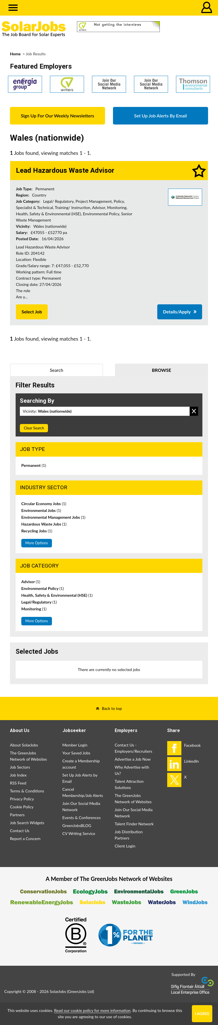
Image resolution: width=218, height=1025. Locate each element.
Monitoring (34, 608)
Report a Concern (25, 838)
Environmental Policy (42, 588)
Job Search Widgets (27, 822)
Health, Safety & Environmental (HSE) (57, 595)
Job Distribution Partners (128, 834)
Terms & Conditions (27, 790)
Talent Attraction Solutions (129, 784)
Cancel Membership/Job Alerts (82, 792)
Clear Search (34, 428)
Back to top (112, 708)
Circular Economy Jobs (43, 503)
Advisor (30, 581)
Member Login (74, 745)
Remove (194, 411)
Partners (17, 814)
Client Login (125, 845)
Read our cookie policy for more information (92, 1010)
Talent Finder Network (134, 823)
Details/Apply (177, 311)
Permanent (33, 465)
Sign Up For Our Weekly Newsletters (57, 115)
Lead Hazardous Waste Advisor (65, 170)
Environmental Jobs (41, 510)
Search (56, 370)
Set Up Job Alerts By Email (160, 115)
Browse (161, 370)
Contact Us (19, 830)
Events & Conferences (81, 817)
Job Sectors (20, 767)
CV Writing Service (78, 833)
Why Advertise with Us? (132, 770)
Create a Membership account (81, 763)
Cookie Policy (21, 806)
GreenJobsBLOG (76, 825)
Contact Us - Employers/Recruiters (133, 748)
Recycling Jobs (36, 530)
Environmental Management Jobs (53, 517)
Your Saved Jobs (76, 752)
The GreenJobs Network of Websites (28, 756)
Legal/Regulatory (39, 602)
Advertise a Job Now (133, 759)
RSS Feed (18, 783)
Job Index (18, 775)
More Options (36, 543)
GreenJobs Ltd (80, 991)
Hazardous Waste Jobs (43, 524)
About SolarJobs (24, 745)
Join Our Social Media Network (81, 806)
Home (15, 53)
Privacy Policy (22, 798)
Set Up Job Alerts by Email (80, 778)
